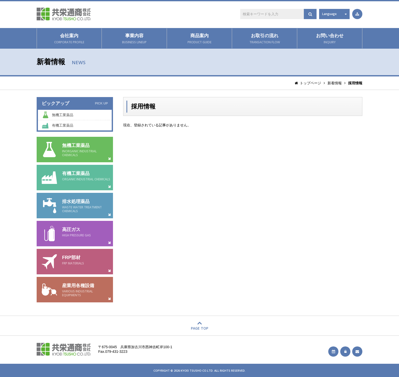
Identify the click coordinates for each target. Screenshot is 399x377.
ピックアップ (75, 103)
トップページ (310, 83)
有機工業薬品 (62, 125)
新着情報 (334, 83)
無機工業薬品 (62, 115)
